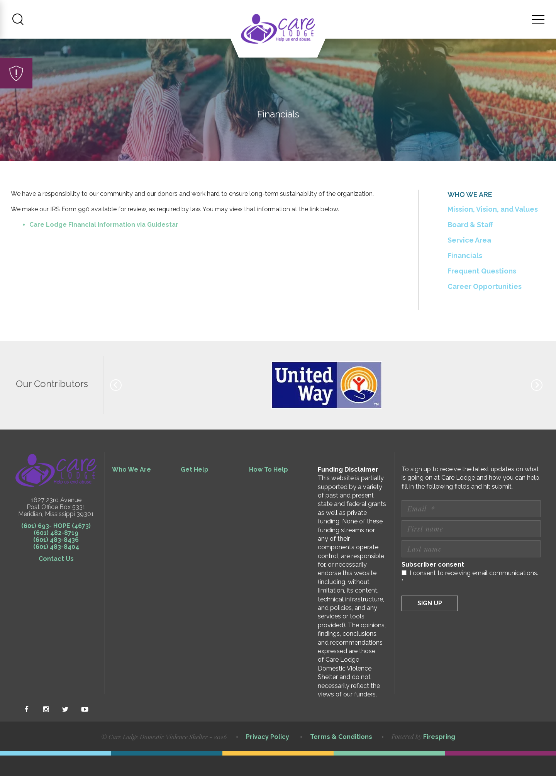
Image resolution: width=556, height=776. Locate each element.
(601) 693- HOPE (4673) (56, 546)
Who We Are (131, 490)
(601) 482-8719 (56, 553)
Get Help (194, 490)
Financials (465, 276)
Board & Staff (470, 245)
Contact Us (56, 579)
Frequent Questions (482, 291)
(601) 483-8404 (56, 567)
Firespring (439, 757)
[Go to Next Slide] (536, 405)
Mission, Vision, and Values (493, 230)
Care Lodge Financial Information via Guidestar (103, 245)
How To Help (268, 490)
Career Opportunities (485, 307)
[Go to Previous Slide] (116, 405)
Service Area (469, 260)
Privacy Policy (267, 757)
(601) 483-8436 (56, 560)
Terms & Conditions (341, 757)
